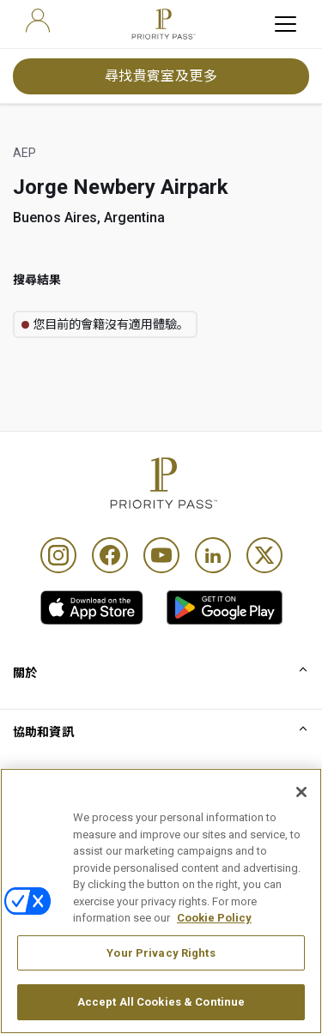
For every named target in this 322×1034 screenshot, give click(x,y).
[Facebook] (110, 555)
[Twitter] (264, 555)
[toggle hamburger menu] (285, 24)
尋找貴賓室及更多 (161, 76)
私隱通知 (37, 936)
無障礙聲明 (44, 964)
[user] (38, 21)
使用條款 (37, 879)
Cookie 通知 (46, 908)
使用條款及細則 (56, 851)
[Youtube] (161, 555)
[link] (91, 607)
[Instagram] (58, 555)
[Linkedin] (213, 555)
